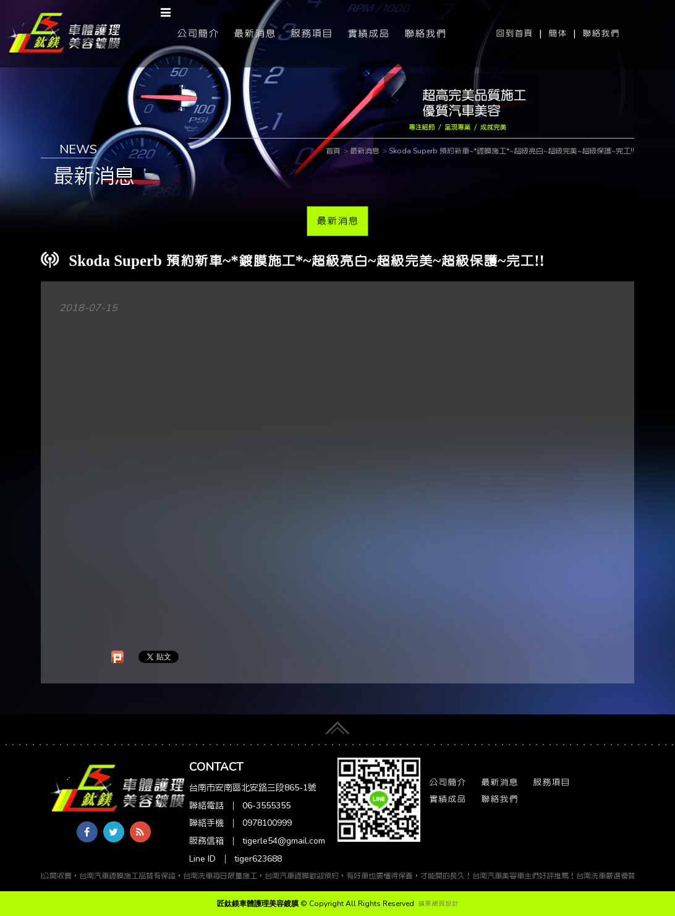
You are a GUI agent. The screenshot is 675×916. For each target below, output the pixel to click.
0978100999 (267, 823)
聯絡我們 (600, 33)
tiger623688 (258, 859)
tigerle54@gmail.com (283, 841)
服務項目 (312, 33)
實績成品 (368, 33)
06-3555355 (266, 805)
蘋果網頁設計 (438, 904)
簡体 (557, 33)
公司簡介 (198, 33)
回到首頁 (514, 33)
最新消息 (255, 33)
